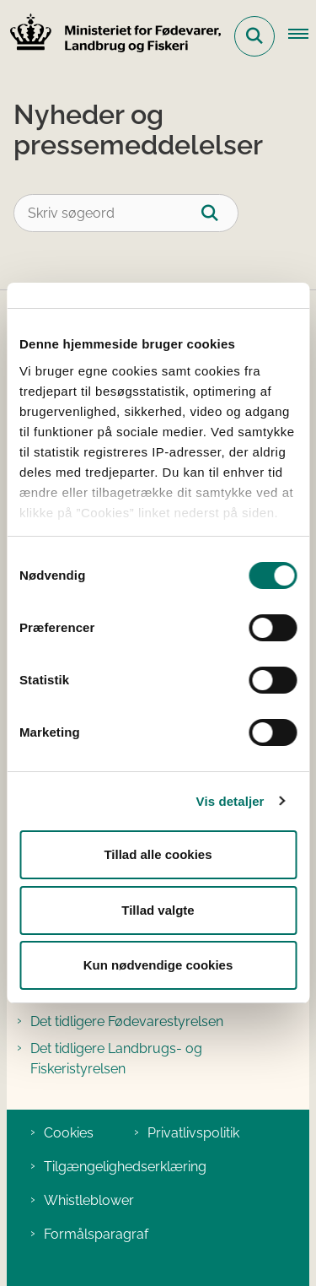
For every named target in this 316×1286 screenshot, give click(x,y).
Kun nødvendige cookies (158, 965)
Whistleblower (89, 1200)
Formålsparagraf (96, 1234)
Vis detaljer (230, 801)
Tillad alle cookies (158, 854)
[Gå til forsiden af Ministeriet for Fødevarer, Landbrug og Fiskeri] (110, 36)
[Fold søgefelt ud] (254, 36)
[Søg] (219, 213)
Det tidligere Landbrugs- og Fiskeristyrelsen (116, 1058)
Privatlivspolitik (193, 1133)
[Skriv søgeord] (125, 213)
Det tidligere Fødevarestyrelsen (126, 1021)
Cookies (69, 1133)
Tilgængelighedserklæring (125, 1167)
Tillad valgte (157, 910)
